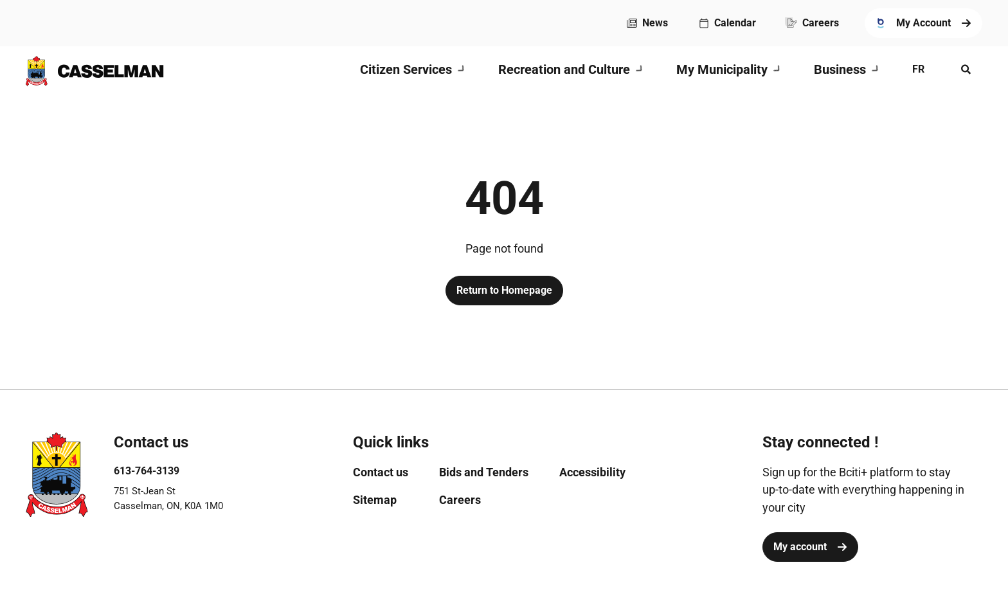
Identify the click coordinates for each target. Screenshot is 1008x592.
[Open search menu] (966, 69)
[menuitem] (647, 23)
